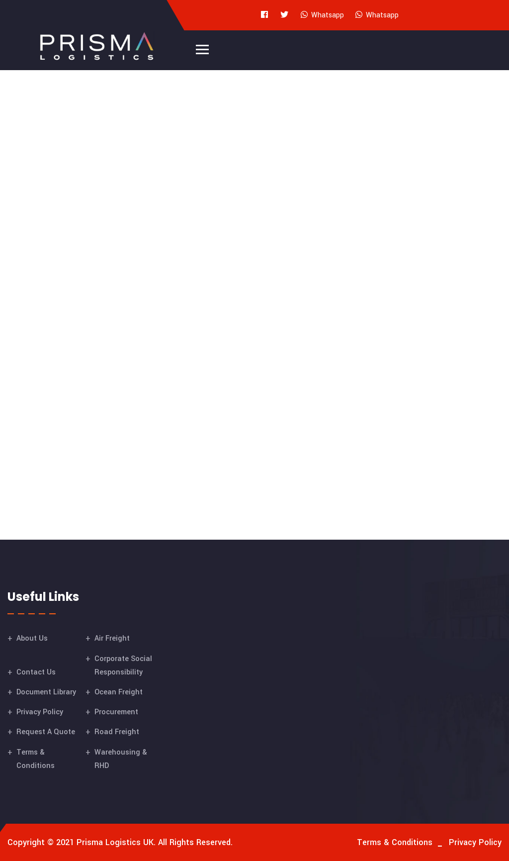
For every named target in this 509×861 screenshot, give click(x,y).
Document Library (46, 692)
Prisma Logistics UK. (116, 842)
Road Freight (116, 732)
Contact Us (36, 672)
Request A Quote (45, 732)
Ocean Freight (118, 692)
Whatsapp (321, 15)
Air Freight (112, 638)
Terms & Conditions (394, 842)
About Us (32, 638)
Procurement (116, 712)
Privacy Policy (39, 712)
